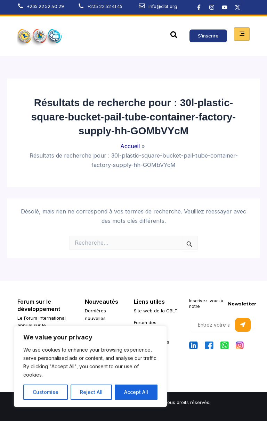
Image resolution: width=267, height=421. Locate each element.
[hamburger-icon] (242, 34)
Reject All (91, 392)
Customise (45, 392)
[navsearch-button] (174, 36)
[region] (90, 366)
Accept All (136, 392)
